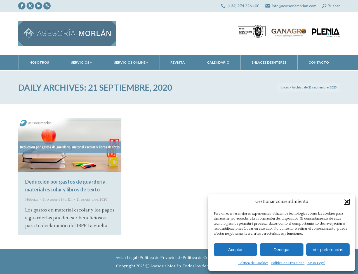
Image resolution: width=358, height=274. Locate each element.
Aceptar (235, 249)
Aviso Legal (316, 263)
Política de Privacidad (288, 263)
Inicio (284, 87)
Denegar (282, 249)
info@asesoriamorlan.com (294, 5)
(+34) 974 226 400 (243, 5)
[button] (347, 202)
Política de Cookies (253, 263)
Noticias (31, 200)
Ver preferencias (328, 249)
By (57, 200)
